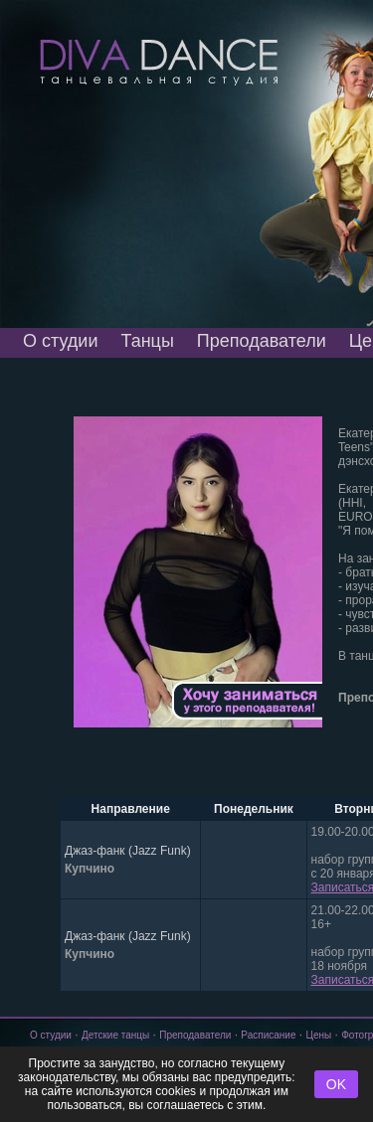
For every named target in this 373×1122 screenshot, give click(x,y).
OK (336, 1084)
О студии (60, 341)
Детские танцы (115, 1035)
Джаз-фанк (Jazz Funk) (128, 851)
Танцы (146, 341)
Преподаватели (261, 341)
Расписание (268, 1035)
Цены (319, 1035)
